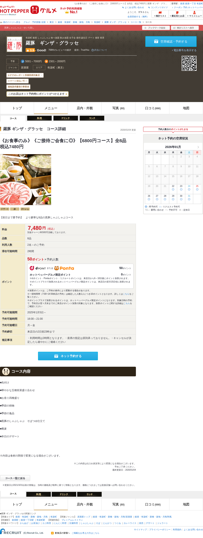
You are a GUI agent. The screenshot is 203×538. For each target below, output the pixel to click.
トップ (17, 108)
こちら (126, 294)
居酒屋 (25, 67)
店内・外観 (85, 108)
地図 (186, 108)
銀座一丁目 (190, 3)
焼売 (141, 523)
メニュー (50, 108)
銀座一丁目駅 (27, 520)
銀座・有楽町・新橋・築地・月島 (74, 22)
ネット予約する (71, 356)
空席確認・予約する (173, 41)
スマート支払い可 (16, 81)
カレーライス (130, 523)
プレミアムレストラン (72, 520)
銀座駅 (15, 520)
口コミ (153, 108)
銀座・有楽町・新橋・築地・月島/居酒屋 (112, 517)
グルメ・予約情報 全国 (35, 22)
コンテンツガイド (159, 7)
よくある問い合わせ (134, 7)
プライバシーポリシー (160, 529)
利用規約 (177, 529)
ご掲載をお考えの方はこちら (85, 533)
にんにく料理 (60, 523)
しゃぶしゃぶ (87, 523)
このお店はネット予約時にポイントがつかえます (36, 93)
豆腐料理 (73, 523)
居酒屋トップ (83, 517)
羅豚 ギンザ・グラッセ (115, 22)
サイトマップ (140, 529)
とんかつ (107, 523)
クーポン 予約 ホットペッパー (188, 7)
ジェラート (162, 523)
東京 (52, 22)
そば (98, 523)
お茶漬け (35, 523)
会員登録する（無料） (138, 16)
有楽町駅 (41, 520)
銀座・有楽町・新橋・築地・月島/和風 (153, 517)
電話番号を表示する (185, 50)
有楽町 (200, 3)
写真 (118, 108)
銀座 (182, 3)
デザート (150, 523)
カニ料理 (46, 523)
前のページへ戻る (11, 22)
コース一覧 (136, 22)
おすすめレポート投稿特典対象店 (24, 75)
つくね (117, 523)
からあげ (24, 523)
